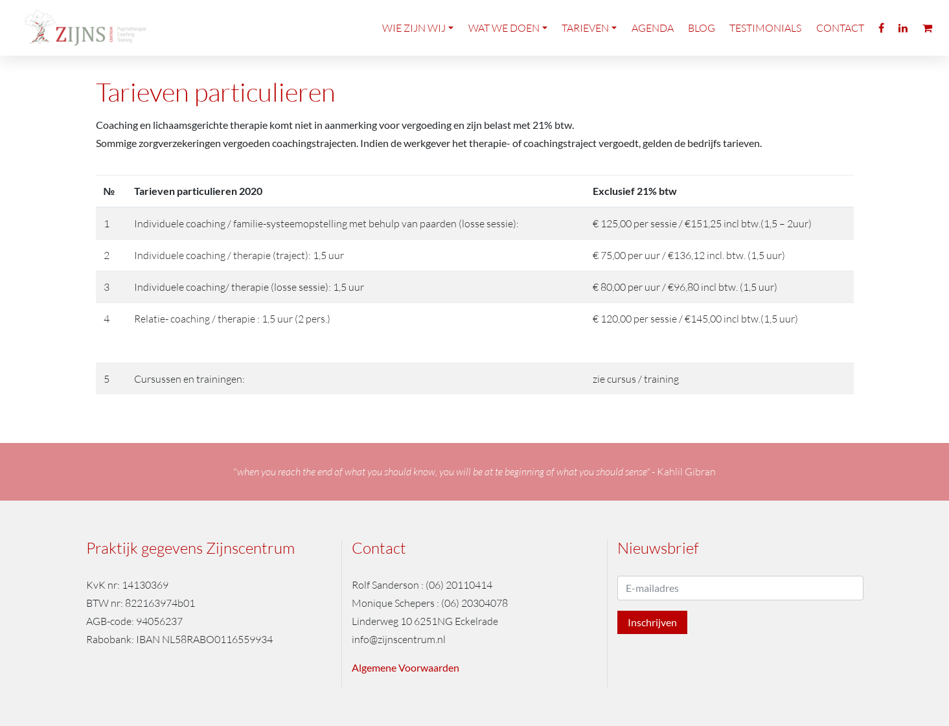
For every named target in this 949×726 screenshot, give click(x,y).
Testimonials (765, 37)
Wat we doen (504, 37)
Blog (701, 37)
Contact (840, 37)
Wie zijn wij (414, 37)
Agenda (653, 37)
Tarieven (585, 37)
